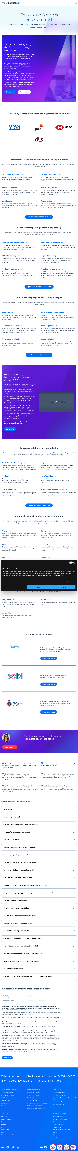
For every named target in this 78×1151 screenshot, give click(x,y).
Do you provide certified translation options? (20, 847)
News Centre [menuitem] (5, 1129)
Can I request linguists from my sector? (17, 878)
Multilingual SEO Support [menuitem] (34, 1105)
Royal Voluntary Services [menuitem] (60, 1122)
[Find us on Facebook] (7, 1147)
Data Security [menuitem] (5, 1122)
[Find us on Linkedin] (2, 1147)
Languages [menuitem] (4, 1103)
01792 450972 (66, 1076)
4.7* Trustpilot (38, 1081)
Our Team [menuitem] (4, 1116)
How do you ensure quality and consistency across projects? (25, 885)
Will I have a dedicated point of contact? (18, 870)
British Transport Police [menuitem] (60, 1119)
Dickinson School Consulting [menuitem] (61, 1129)
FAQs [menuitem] (3, 1132)
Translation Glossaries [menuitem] (59, 1095)
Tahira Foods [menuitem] (57, 1127)
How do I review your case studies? (16, 908)
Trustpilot (18, 86)
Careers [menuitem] (3, 1124)
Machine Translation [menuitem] (59, 1104)
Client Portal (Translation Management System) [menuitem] (64, 1098)
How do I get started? (11, 817)
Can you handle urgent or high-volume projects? (21, 824)
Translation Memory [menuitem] (59, 1092)
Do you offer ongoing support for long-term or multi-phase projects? (29, 893)
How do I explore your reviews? (15, 900)
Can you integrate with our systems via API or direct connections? (27, 976)
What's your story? (10, 809)
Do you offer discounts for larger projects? (19, 923)
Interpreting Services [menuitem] (33, 1092)
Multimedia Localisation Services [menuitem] (36, 1108)
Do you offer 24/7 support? (13, 969)
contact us (30, 1076)
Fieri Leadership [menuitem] (58, 1116)
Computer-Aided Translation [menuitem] (61, 1102)
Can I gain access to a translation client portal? (20, 946)
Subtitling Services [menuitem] (32, 1098)
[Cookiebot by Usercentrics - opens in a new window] (68, 562)
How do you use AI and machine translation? (19, 862)
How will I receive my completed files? (17, 931)
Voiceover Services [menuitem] (33, 1095)
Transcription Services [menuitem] (33, 1100)
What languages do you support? (15, 855)
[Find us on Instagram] (18, 1147)
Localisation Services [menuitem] (7, 1095)
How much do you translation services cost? (19, 916)
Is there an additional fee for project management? (22, 961)
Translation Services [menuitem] (7, 1092)
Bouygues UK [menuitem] (57, 1135)
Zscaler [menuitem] (55, 1137)
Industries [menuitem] (4, 1105)
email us (43, 1076)
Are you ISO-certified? (11, 840)
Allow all (63, 587)
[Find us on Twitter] (13, 1147)
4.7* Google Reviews (14, 1081)
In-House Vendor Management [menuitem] (10, 1135)
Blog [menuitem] (2, 1127)
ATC (13, 411)
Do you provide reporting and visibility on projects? (22, 953)
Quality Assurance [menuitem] (6, 1119)
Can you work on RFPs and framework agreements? (22, 938)
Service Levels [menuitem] (5, 1100)
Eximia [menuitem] (55, 1132)
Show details (70, 582)
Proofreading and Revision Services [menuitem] (37, 1103)
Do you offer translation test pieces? (17, 832)
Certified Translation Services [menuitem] (9, 1098)
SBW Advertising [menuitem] (58, 1124)
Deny (38, 587)
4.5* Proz (55, 1081)
